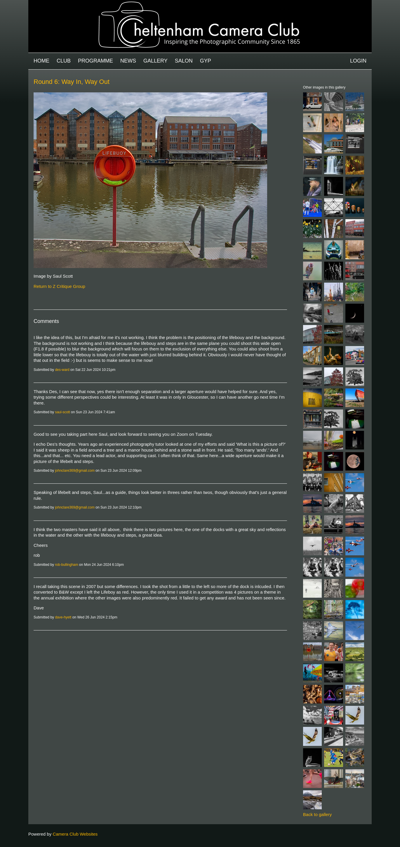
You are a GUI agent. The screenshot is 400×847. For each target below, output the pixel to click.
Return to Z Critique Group (59, 286)
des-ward (62, 370)
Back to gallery (317, 814)
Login (358, 61)
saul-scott (62, 412)
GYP (205, 61)
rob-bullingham (66, 565)
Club (64, 61)
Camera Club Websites (75, 834)
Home (41, 61)
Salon (184, 61)
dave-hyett (63, 617)
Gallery (155, 61)
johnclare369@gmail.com (75, 471)
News (128, 61)
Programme (95, 61)
